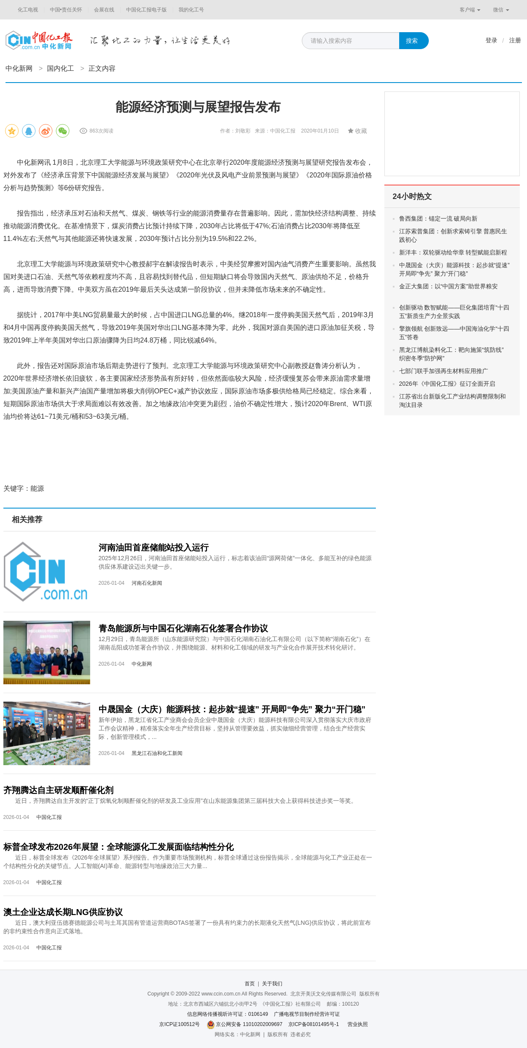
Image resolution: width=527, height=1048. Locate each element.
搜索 (412, 40)
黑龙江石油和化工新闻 (157, 753)
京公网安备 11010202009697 (249, 1024)
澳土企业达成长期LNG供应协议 (63, 912)
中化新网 (19, 68)
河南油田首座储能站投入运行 (154, 547)
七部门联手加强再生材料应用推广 (443, 371)
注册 (515, 40)
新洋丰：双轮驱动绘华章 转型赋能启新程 (453, 252)
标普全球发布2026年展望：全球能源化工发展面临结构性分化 (118, 847)
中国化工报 (49, 817)
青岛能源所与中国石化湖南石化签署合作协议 (183, 628)
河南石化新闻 (147, 583)
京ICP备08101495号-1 (313, 1024)
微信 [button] (501, 10)
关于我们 (272, 984)
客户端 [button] (470, 10)
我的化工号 (191, 10)
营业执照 (358, 1024)
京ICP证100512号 (179, 1024)
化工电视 (28, 10)
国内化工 (60, 68)
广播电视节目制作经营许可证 (307, 1014)
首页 (250, 984)
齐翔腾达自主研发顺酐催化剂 (58, 790)
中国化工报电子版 (146, 10)
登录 (491, 40)
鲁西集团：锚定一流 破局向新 (445, 218)
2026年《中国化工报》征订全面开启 (447, 383)
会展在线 (104, 10)
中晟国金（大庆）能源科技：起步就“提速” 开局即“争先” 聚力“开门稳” (232, 709)
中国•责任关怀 (66, 10)
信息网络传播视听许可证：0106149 (227, 1014)
